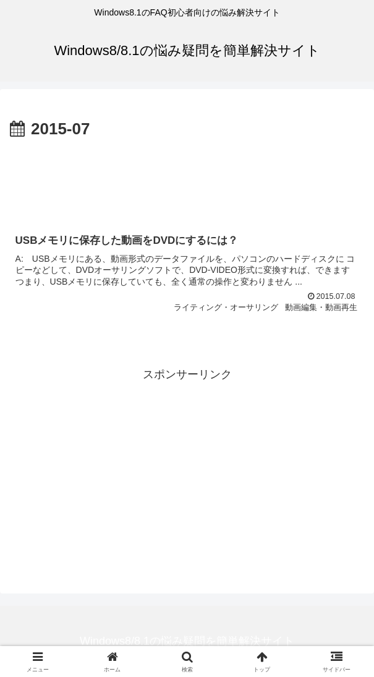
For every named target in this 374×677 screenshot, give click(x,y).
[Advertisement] (187, 180)
